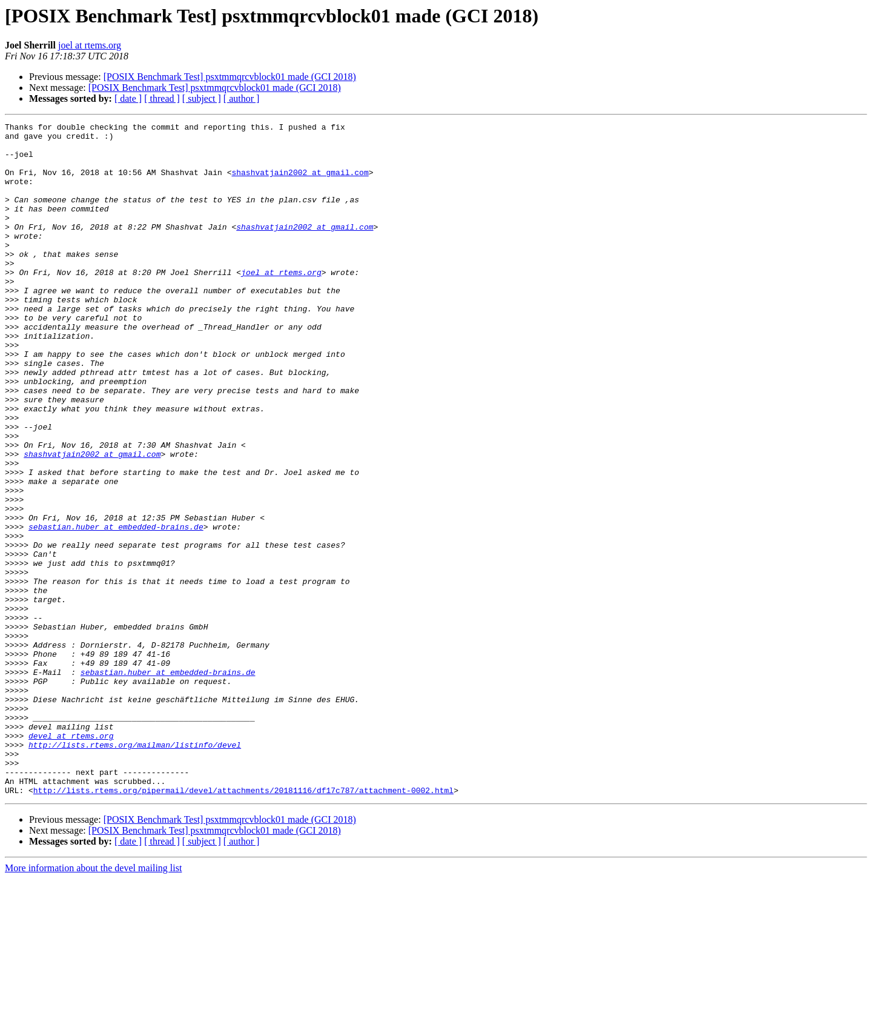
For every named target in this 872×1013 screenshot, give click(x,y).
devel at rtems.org (70, 859)
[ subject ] (201, 98)
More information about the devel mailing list (93, 1002)
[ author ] (241, 98)
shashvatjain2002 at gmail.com (299, 183)
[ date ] (128, 98)
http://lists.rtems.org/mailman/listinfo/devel (134, 870)
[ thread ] (162, 98)
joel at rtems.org (89, 45)
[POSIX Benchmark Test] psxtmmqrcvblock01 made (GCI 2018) (230, 76)
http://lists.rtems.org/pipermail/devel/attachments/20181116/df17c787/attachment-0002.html (243, 924)
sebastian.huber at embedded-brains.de (115, 608)
